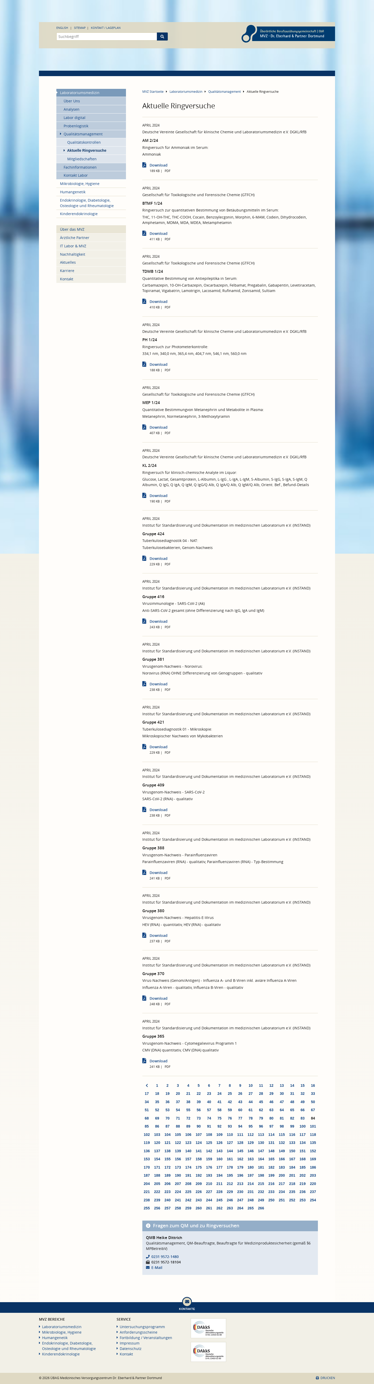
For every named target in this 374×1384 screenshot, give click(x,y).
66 (302, 1110)
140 (188, 1151)
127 (230, 1143)
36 (167, 1102)
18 (157, 1093)
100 (302, 1126)
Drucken (325, 1378)
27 (251, 1093)
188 (157, 1175)
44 (251, 1102)
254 (313, 1200)
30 (282, 1093)
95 (251, 1126)
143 (219, 1151)
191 (188, 1175)
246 (230, 1200)
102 (147, 1135)
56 (199, 1110)
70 (167, 1118)
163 (250, 1159)
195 (230, 1175)
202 (302, 1175)
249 (261, 1200)
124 (199, 1143)
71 (178, 1118)
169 (313, 1159)
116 (292, 1135)
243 (199, 1200)
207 (178, 1184)
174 (188, 1167)
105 (178, 1135)
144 (230, 1151)
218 (292, 1184)
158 (199, 1159)
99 (292, 1126)
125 (209, 1143)
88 (178, 1126)
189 (167, 1175)
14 (292, 1085)
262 (219, 1208)
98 (282, 1126)
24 (219, 1093)
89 (188, 1126)
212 (230, 1184)
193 (209, 1175)
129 (250, 1143)
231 (250, 1192)
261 (209, 1208)
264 (240, 1208)
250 (271, 1200)
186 (313, 1167)
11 (261, 1085)
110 (230, 1135)
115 (282, 1135)
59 (230, 1110)
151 (302, 1151)
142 (209, 1151)
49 (302, 1102)
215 (261, 1184)
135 (313, 1143)
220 (313, 1184)
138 (167, 1151)
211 (219, 1184)
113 (261, 1135)
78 (251, 1118)
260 (199, 1208)
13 (282, 1085)
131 (271, 1143)
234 (282, 1192)
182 (271, 1167)
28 (261, 1093)
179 (240, 1167)
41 (219, 1102)
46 (271, 1102)
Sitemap (80, 28)
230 (240, 1192)
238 (147, 1200)
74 (209, 1118)
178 (230, 1167)
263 (230, 1208)
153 (147, 1159)
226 (199, 1192)
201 (292, 1175)
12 (271, 1085)
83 (302, 1118)
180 (250, 1167)
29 (271, 1093)
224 (178, 1192)
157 (188, 1159)
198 (261, 1175)
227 (209, 1192)
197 (250, 1175)
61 (251, 1110)
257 (167, 1208)
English (62, 28)
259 (188, 1208)
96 (261, 1126)
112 (250, 1135)
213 (240, 1184)
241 (178, 1200)
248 (250, 1200)
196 (240, 1175)
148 (271, 1151)
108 (209, 1135)
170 (147, 1167)
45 (261, 1102)
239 (157, 1200)
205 (157, 1184)
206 (167, 1184)
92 (219, 1126)
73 (199, 1118)
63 (271, 1110)
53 (167, 1110)
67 (313, 1110)
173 (178, 1167)
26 (240, 1093)
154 (157, 1159)
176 (209, 1167)
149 (282, 1151)
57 (209, 1110)
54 (178, 1110)
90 (199, 1126)
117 (302, 1135)
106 (188, 1135)
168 (302, 1159)
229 (230, 1192)
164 (261, 1159)
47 (282, 1102)
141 (199, 1151)
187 (147, 1175)
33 (313, 1093)
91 (209, 1126)
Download (159, 165)
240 (167, 1200)
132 (282, 1143)
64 (282, 1110)
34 (147, 1102)
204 (147, 1184)
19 (167, 1093)
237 (313, 1192)
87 (167, 1126)
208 (188, 1184)
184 (292, 1167)
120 (157, 1143)
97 (271, 1126)
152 (313, 1151)
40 (209, 1102)
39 (199, 1102)
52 (157, 1110)
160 (219, 1159)
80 (271, 1118)
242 (188, 1200)
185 (302, 1167)
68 (147, 1118)
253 (302, 1200)
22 (199, 1093)
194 (219, 1175)
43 (240, 1102)
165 (271, 1159)
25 (230, 1093)
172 (167, 1167)
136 (147, 1151)
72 (188, 1118)
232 (261, 1192)
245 (219, 1200)
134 (302, 1143)
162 (240, 1159)
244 (209, 1200)
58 (219, 1110)
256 (157, 1208)
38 (188, 1102)
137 (157, 1151)
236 (302, 1192)
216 (271, 1184)
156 (178, 1159)
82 (292, 1118)
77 (240, 1118)
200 (282, 1175)
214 (250, 1184)
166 (282, 1159)
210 (209, 1184)
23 (209, 1093)
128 (240, 1143)
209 (199, 1184)
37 (178, 1102)
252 (292, 1200)
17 (147, 1093)
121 (167, 1143)
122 (178, 1143)
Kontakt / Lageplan (106, 28)
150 (292, 1151)
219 (302, 1184)
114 (271, 1135)
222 (157, 1192)
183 (282, 1167)
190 (178, 1175)
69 (157, 1118)
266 (261, 1208)
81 (282, 1118)
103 (157, 1135)
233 (271, 1192)
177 (219, 1167)
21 (188, 1093)
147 (261, 1151)
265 (250, 1208)
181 (261, 1167)
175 (199, 1167)
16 (313, 1085)
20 (178, 1093)
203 (313, 1175)
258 (178, 1208)
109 (219, 1135)
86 (157, 1126)
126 (219, 1143)
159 (209, 1159)
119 (147, 1143)
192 (199, 1175)
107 (199, 1135)
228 (219, 1192)
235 (292, 1192)
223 (167, 1192)
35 (157, 1102)
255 (147, 1208)
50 (313, 1102)
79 (261, 1118)
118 (313, 1135)
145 (240, 1151)
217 (282, 1184)
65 (292, 1110)
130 (261, 1143)
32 (302, 1093)
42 (230, 1102)
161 (230, 1159)
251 (282, 1200)
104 (167, 1135)
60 (240, 1110)
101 (313, 1126)
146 (250, 1151)
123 (188, 1143)
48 (292, 1102)
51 (147, 1110)
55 (188, 1110)
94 (240, 1126)
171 (157, 1167)
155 (167, 1159)
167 (292, 1159)
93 (230, 1126)
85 (147, 1126)
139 (178, 1151)
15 (302, 1085)
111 (240, 1135)
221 (147, 1192)
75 (219, 1118)
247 (240, 1200)
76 (230, 1118)
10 (251, 1085)
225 (188, 1192)
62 (261, 1110)
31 (292, 1093)
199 (271, 1175)
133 (292, 1143)
